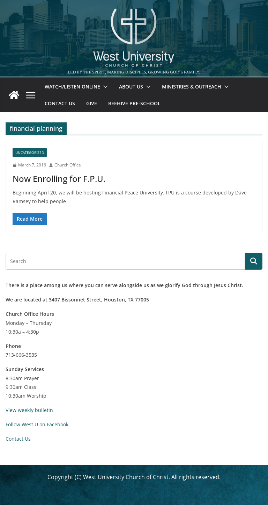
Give (91, 103)
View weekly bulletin (29, 410)
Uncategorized (29, 152)
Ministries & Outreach (191, 86)
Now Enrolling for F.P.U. (59, 178)
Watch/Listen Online (72, 86)
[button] (104, 87)
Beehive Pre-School (134, 103)
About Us (131, 86)
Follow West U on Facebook (37, 424)
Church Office (67, 165)
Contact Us (60, 103)
